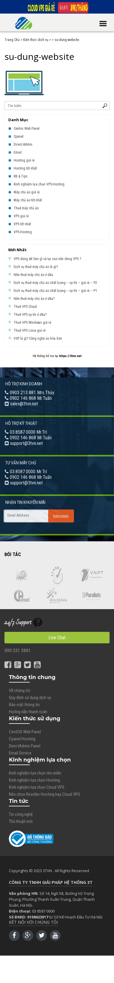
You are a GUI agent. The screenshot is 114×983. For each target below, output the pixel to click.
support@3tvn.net (26, 443)
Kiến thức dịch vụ (35, 40)
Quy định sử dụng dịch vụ (30, 697)
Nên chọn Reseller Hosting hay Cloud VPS (44, 794)
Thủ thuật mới (21, 821)
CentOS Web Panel (25, 731)
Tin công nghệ (21, 814)
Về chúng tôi (19, 690)
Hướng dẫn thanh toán (28, 711)
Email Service (20, 753)
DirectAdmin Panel (24, 746)
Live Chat (57, 637)
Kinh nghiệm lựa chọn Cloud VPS (36, 787)
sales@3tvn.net (24, 404)
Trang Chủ (12, 40)
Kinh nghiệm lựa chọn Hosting (34, 780)
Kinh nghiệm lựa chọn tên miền (35, 773)
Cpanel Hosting (22, 739)
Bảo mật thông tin (24, 704)
